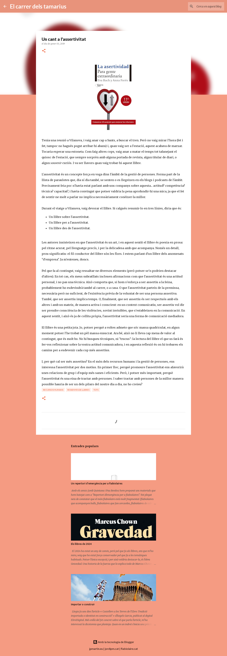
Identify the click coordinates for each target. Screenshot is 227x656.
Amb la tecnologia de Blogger (113, 642)
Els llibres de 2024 (81, 544)
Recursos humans (53, 389)
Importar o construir (83, 604)
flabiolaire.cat (129, 648)
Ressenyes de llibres (78, 389)
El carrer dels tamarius (38, 6)
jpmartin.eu (96, 648)
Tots (95, 389)
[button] (44, 51)
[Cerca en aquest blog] (205, 6)
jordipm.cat (112, 648)
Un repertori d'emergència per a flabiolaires (96, 483)
